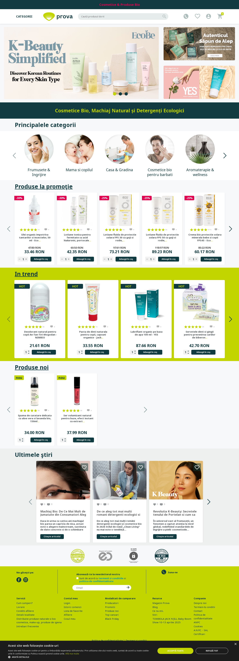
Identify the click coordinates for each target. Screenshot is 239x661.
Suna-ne (173, 572)
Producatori (111, 603)
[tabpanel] (81, 63)
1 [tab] (114, 93)
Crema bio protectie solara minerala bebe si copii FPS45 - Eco (204, 237)
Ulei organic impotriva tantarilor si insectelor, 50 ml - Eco (34, 237)
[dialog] (119, 651)
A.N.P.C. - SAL (201, 630)
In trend (26, 274)
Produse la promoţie (44, 186)
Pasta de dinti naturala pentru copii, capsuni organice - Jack (93, 334)
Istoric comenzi (72, 607)
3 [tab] (126, 93)
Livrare (20, 607)
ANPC (197, 622)
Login (67, 603)
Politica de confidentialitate (107, 640)
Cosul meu (69, 618)
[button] (80, 657)
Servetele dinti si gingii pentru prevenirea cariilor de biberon (199, 334)
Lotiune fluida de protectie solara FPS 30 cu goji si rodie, (119, 237)
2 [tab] (120, 93)
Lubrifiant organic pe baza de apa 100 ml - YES (146, 333)
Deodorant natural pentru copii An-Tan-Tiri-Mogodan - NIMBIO (40, 334)
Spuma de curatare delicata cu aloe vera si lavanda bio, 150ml (77, 418)
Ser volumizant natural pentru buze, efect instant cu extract (120, 418)
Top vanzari (112, 614)
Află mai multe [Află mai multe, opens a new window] (72, 653)
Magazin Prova (160, 603)
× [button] (235, 644)
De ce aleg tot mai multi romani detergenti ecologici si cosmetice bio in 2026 (118, 513)
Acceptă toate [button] (175, 650)
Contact (198, 610)
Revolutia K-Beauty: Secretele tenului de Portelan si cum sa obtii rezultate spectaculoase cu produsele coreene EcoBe (175, 513)
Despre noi (200, 603)
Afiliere (68, 614)
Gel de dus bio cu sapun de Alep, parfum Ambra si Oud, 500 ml (34, 418)
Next (224, 155)
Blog (155, 607)
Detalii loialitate (25, 614)
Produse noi (32, 367)
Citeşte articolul (52, 536)
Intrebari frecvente (27, 626)
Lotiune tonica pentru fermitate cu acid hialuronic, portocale (77, 237)
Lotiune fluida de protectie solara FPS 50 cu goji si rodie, (162, 237)
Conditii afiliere (25, 610)
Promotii (110, 607)
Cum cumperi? (24, 603)
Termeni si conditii (136, 640)
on (21, 229)
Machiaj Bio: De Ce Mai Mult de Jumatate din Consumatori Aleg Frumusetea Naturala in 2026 (63, 513)
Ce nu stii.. (158, 610)
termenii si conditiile (111, 578)
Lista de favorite (73, 610)
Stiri (154, 614)
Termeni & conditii (204, 607)
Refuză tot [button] (212, 650)
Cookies (198, 626)
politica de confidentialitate (96, 581)
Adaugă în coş (41, 259)
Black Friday (112, 618)
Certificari (199, 634)
